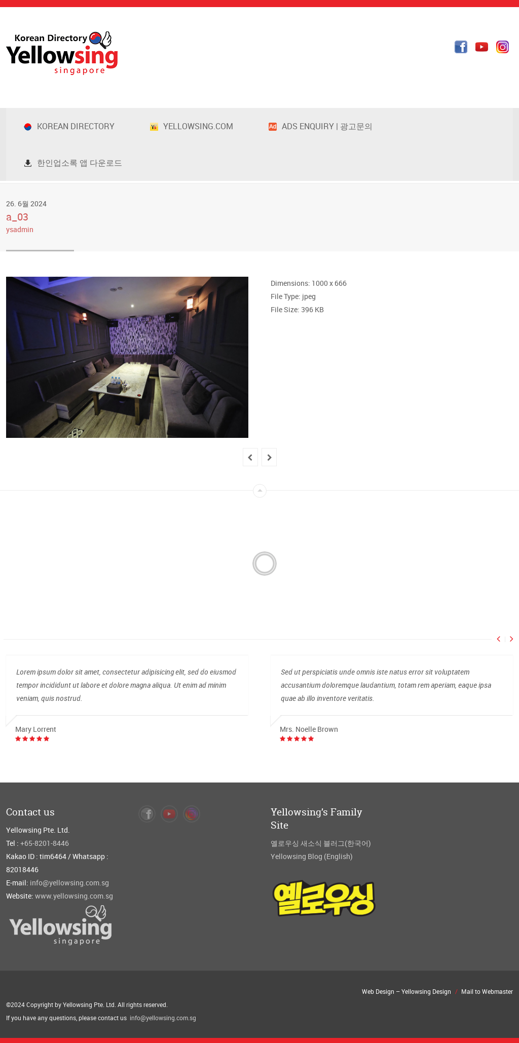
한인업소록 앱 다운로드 (73, 162)
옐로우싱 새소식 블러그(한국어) (321, 843)
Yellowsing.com (191, 126)
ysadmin (19, 229)
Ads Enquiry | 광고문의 (321, 126)
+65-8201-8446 (44, 843)
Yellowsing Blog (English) (312, 856)
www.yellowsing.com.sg (74, 896)
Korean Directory (69, 126)
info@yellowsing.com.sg (69, 882)
